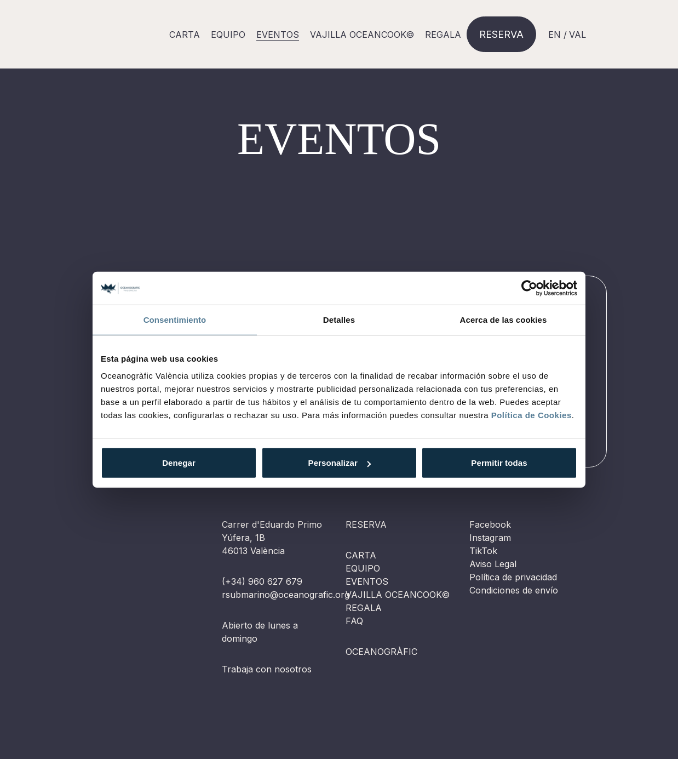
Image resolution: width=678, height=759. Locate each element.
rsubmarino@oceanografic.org (285, 594)
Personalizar (339, 462)
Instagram (490, 537)
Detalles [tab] (339, 319)
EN (554, 34)
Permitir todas (499, 462)
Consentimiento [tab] (174, 319)
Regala (443, 34)
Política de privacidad (513, 577)
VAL (577, 34)
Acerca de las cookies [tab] (503, 319)
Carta (184, 34)
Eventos (367, 581)
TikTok (483, 550)
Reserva (501, 34)
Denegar (179, 462)
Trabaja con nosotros (267, 669)
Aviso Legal (492, 563)
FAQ (354, 620)
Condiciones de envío (513, 590)
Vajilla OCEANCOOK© (362, 34)
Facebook (490, 524)
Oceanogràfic (381, 651)
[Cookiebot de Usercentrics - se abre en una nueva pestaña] (529, 287)
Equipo (228, 34)
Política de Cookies (531, 415)
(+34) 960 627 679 (262, 581)
